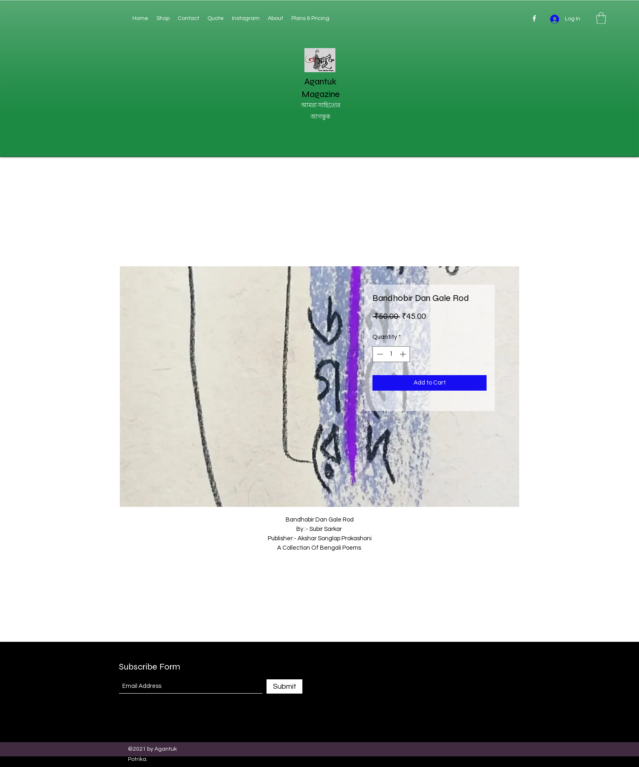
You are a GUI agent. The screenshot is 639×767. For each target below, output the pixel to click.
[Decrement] (379, 354)
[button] (601, 18)
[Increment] (403, 354)
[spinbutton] (391, 354)
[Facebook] (534, 18)
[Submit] (284, 686)
